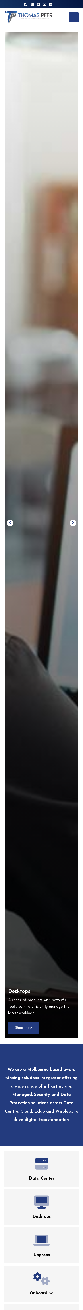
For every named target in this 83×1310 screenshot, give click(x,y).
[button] (10, 523)
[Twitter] (38, 4)
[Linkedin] (32, 4)
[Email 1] (44, 4)
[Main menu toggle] (74, 17)
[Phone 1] (50, 4)
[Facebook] (26, 4)
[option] (41, 535)
